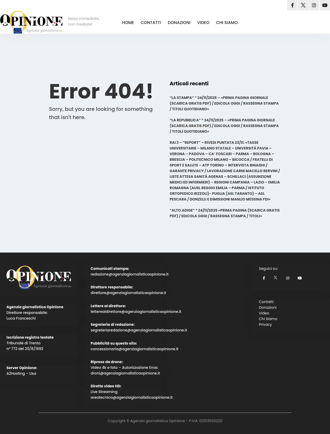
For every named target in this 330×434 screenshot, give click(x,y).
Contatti (266, 301)
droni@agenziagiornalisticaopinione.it (125, 373)
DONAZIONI (179, 23)
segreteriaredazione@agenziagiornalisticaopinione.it (138, 330)
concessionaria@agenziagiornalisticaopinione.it (134, 349)
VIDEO (203, 23)
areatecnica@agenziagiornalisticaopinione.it (131, 397)
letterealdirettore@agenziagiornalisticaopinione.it (135, 311)
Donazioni (267, 307)
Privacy (265, 324)
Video (264, 313)
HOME (128, 23)
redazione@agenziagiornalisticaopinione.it (129, 274)
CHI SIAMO (227, 23)
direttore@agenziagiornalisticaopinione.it (128, 292)
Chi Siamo (268, 318)
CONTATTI (151, 23)
